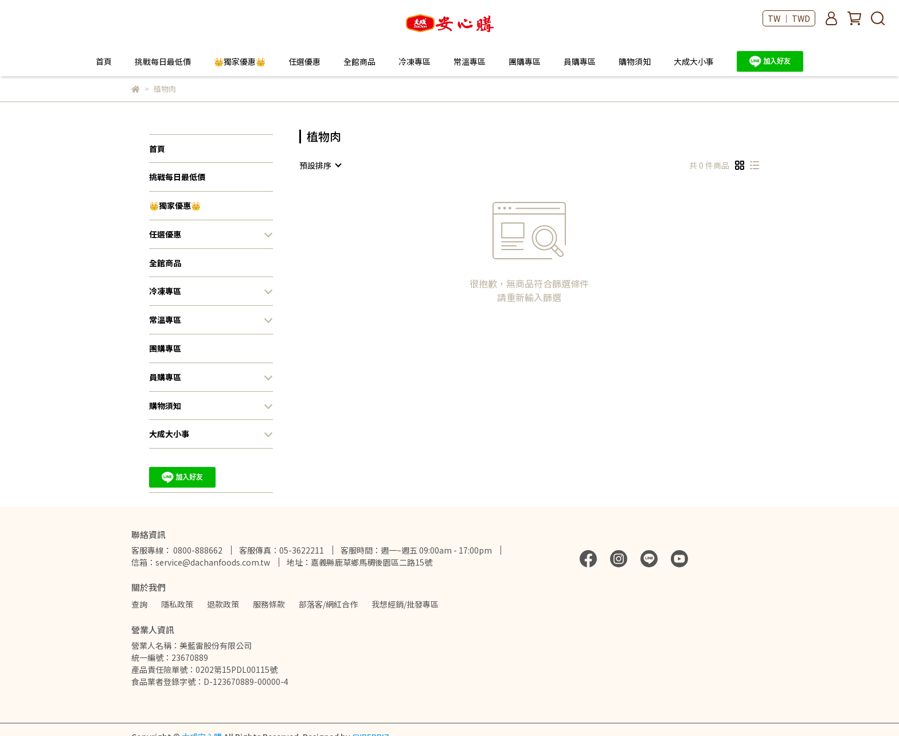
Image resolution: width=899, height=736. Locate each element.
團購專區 (525, 61)
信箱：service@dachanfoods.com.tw (200, 562)
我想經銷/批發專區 (405, 604)
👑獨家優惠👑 (239, 61)
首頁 (104, 61)
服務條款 (269, 604)
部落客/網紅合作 (328, 604)
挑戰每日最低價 (163, 61)
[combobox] (320, 165)
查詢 (139, 604)
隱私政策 (177, 604)
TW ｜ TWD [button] (789, 18)
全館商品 (359, 61)
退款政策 (223, 604)
